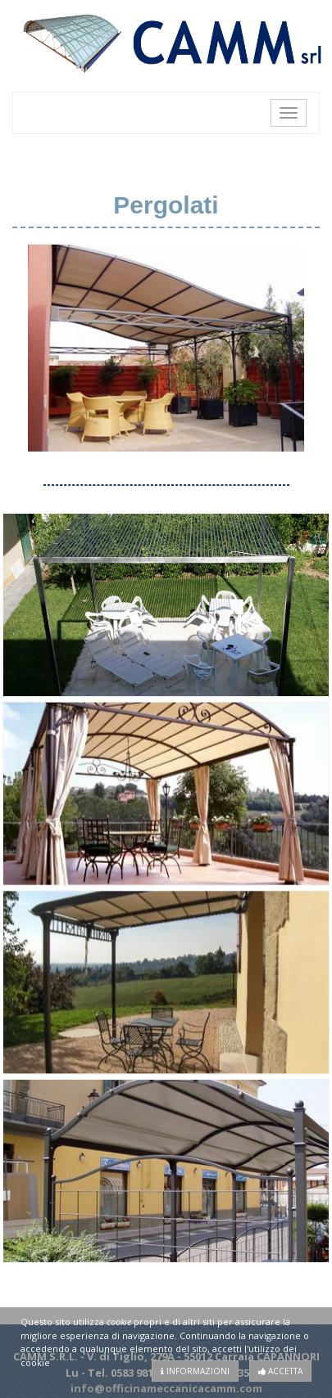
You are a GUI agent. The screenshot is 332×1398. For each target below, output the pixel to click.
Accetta (280, 1371)
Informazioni (195, 1371)
